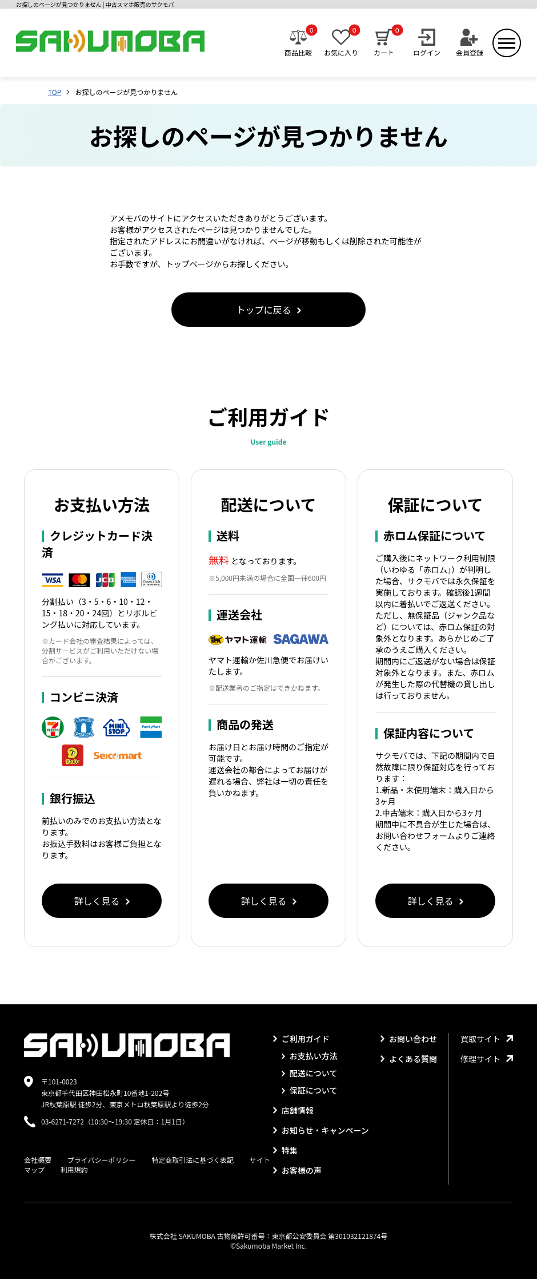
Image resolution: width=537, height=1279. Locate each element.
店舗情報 (293, 1110)
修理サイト (486, 1058)
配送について (310, 1073)
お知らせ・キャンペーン (321, 1130)
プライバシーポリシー (101, 1160)
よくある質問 (408, 1058)
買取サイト (486, 1038)
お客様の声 (297, 1170)
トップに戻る (268, 309)
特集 (285, 1150)
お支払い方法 (310, 1056)
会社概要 (37, 1160)
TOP (54, 92)
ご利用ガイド (301, 1038)
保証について (310, 1090)
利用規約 (74, 1169)
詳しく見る (101, 901)
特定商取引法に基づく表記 (192, 1160)
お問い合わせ (408, 1038)
